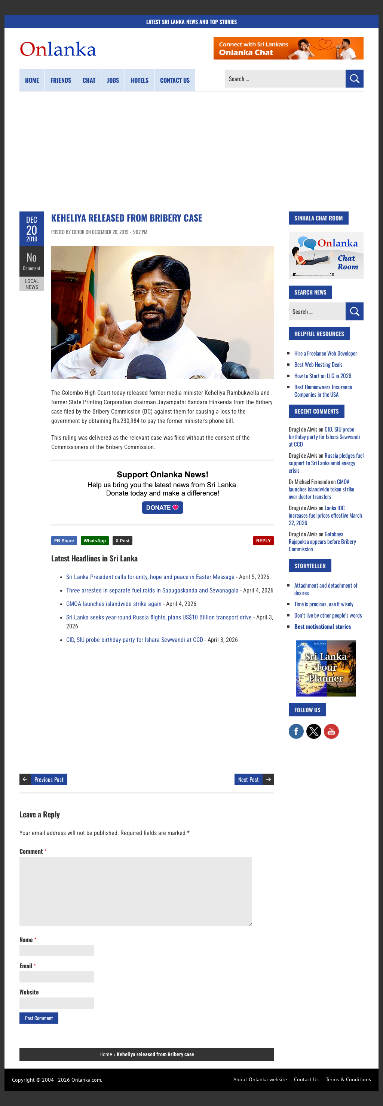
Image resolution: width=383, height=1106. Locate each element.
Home (32, 80)
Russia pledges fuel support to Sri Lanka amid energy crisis (326, 462)
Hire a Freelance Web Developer (325, 353)
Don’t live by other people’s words (328, 615)
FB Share (64, 540)
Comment (31, 267)
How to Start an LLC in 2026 (323, 375)
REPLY (263, 540)
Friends (60, 80)
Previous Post (49, 779)
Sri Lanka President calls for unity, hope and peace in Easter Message (150, 577)
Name (27, 939)
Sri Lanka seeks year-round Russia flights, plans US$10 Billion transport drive (159, 617)
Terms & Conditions (348, 1079)
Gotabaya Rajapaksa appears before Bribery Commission (322, 541)
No (31, 256)
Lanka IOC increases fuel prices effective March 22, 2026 (325, 515)
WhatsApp (95, 540)
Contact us (175, 80)
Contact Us (306, 1079)
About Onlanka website (260, 1079)
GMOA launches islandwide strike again (114, 604)
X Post (122, 540)
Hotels (139, 80)
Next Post (248, 779)
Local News (32, 284)
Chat (89, 80)
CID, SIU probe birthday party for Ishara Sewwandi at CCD (134, 640)
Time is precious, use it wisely (323, 604)
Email (27, 965)
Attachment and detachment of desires (325, 589)
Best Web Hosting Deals (318, 364)
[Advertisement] (191, 151)
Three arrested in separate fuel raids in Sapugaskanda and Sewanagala (152, 590)
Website (29, 991)
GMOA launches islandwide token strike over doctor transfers (321, 488)
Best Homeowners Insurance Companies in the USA (323, 390)
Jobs (113, 80)
